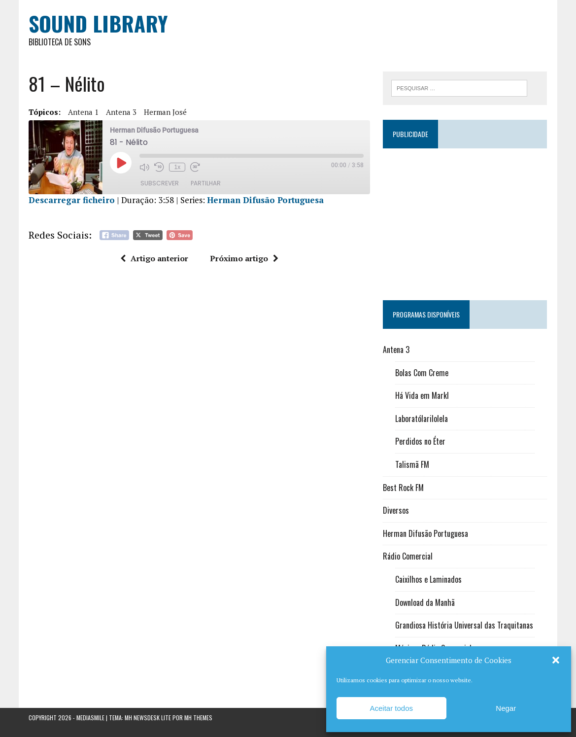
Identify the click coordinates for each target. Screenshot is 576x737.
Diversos (396, 510)
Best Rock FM (403, 487)
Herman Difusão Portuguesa (265, 200)
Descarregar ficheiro (72, 200)
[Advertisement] (465, 219)
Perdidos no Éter (420, 441)
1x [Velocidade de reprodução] (177, 167)
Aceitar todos (391, 708)
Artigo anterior (154, 258)
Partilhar (206, 183)
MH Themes (198, 717)
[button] (556, 660)
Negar (506, 708)
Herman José (165, 112)
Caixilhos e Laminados (428, 579)
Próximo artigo (244, 258)
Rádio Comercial (408, 556)
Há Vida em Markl (422, 395)
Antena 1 (83, 112)
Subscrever (159, 183)
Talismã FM (412, 464)
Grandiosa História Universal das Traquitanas (464, 625)
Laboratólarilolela (421, 418)
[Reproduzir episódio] (121, 163)
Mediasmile (90, 717)
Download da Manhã (425, 602)
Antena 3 (121, 112)
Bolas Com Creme (421, 373)
